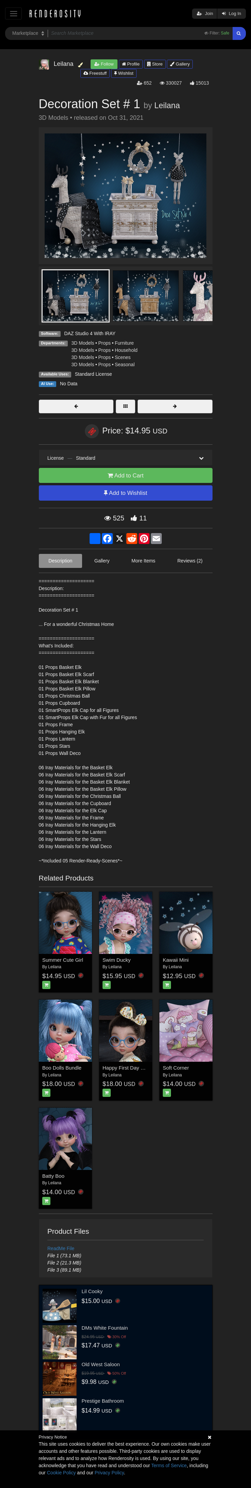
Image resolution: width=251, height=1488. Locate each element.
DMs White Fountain (105, 1328)
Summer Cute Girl (62, 960)
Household (126, 350)
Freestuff (95, 73)
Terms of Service (169, 1465)
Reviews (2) (190, 560)
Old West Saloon (101, 1364)
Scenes (123, 357)
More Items (143, 560)
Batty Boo (53, 1176)
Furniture (124, 343)
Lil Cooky (92, 1291)
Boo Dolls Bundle (61, 1068)
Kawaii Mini (176, 960)
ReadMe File (60, 1248)
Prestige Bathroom (103, 1401)
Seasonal (125, 364)
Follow (103, 64)
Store (155, 64)
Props (104, 343)
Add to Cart (126, 475)
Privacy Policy (109, 1472)
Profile (131, 64)
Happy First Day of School (132, 1068)
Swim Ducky (117, 960)
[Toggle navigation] (13, 13)
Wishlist (123, 73)
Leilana (167, 105)
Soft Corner (176, 1068)
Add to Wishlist (125, 493)
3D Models (83, 343)
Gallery (180, 64)
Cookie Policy (61, 1472)
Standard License (93, 374)
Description (60, 560)
